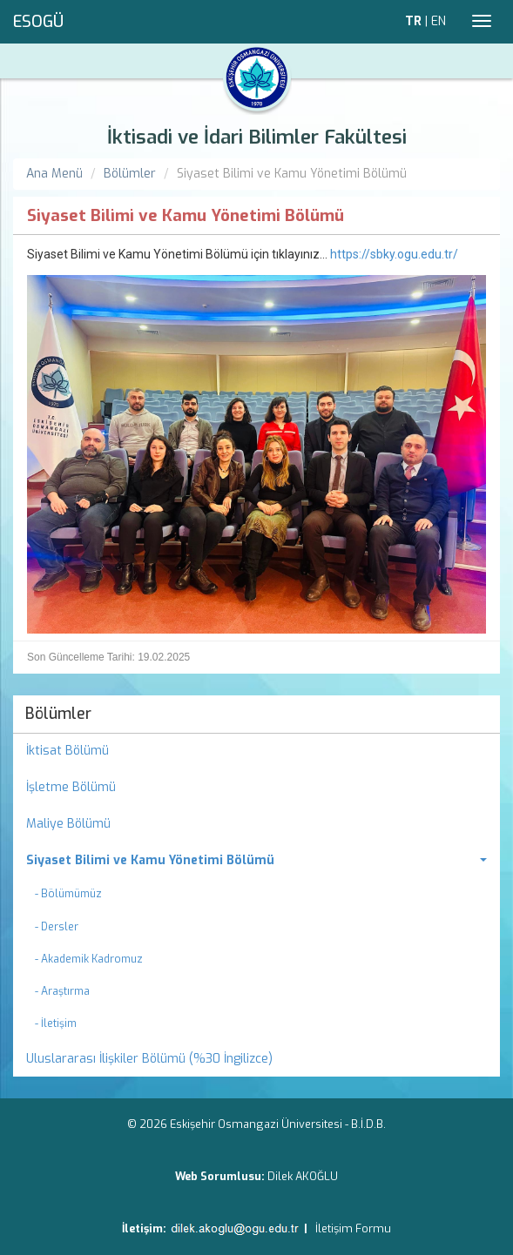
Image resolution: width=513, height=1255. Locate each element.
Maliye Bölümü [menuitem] (68, 823)
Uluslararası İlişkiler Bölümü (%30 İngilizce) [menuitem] (149, 1058)
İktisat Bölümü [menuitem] (67, 750)
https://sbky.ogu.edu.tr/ (394, 254)
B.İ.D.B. (368, 1124)
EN (438, 21)
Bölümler (130, 173)
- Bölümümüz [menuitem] (68, 894)
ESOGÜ (38, 21)
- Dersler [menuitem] (56, 927)
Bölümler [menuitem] (58, 713)
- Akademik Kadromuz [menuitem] (89, 959)
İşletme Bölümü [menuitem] (71, 787)
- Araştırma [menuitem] (62, 991)
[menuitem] (256, 860)
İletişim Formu (353, 1228)
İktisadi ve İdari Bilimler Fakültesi (257, 137)
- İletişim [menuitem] (56, 1023)
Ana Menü (54, 173)
